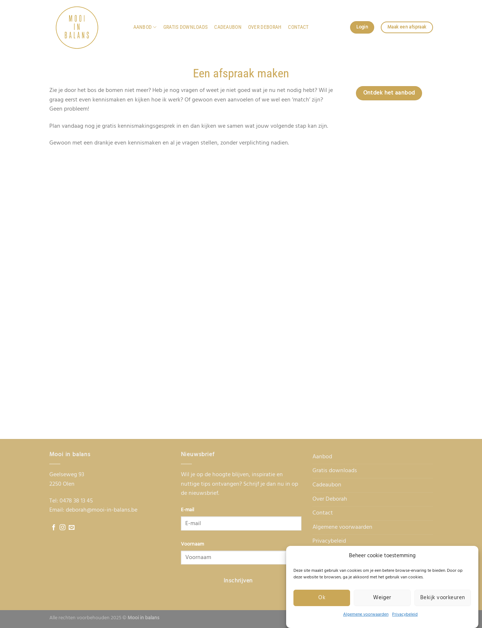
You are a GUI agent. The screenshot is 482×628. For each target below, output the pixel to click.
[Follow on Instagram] (62, 527)
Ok (321, 597)
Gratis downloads (185, 27)
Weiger (382, 597)
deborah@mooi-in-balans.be (101, 510)
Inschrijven (238, 581)
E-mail (187, 510)
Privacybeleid (405, 614)
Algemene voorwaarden (365, 614)
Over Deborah (264, 27)
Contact (298, 27)
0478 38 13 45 (76, 501)
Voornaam (192, 544)
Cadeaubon (228, 27)
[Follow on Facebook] (54, 527)
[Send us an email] (72, 527)
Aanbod (145, 27)
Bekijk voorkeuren (442, 597)
